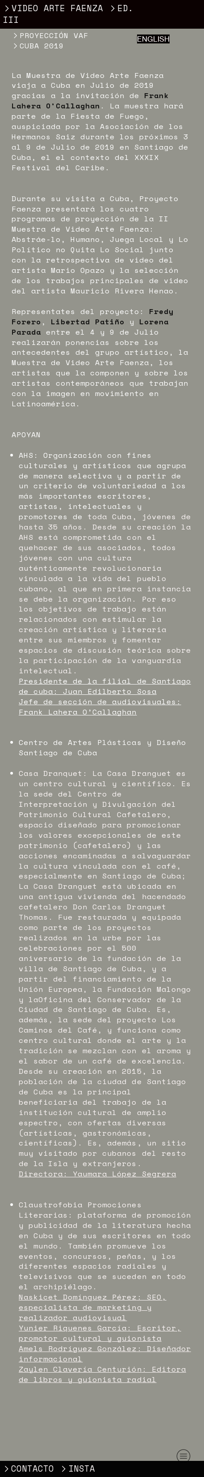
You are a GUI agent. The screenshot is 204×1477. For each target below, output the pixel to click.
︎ (183, 1456)
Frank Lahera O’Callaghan (90, 100)
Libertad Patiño (88, 321)
